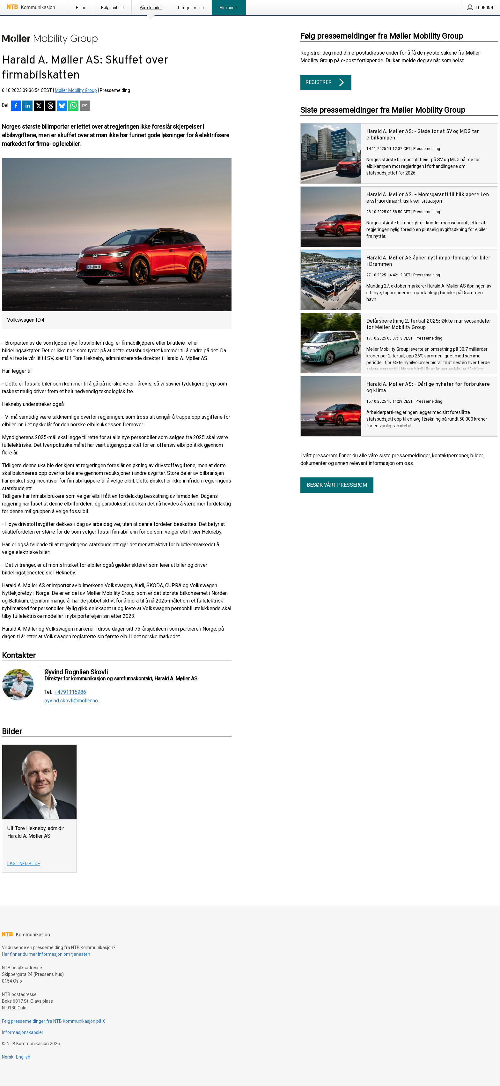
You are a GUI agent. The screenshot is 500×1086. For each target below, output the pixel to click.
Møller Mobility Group (76, 90)
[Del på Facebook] (16, 106)
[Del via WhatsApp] (73, 106)
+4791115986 (70, 692)
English (23, 1057)
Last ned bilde (23, 863)
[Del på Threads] (50, 106)
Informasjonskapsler (22, 1032)
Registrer (325, 82)
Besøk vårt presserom (337, 485)
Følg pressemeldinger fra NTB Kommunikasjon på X (53, 1021)
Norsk (7, 1057)
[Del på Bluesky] (62, 106)
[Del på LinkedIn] (27, 106)
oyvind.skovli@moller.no (71, 701)
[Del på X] (39, 106)
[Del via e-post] (85, 106)
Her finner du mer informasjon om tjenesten (46, 954)
